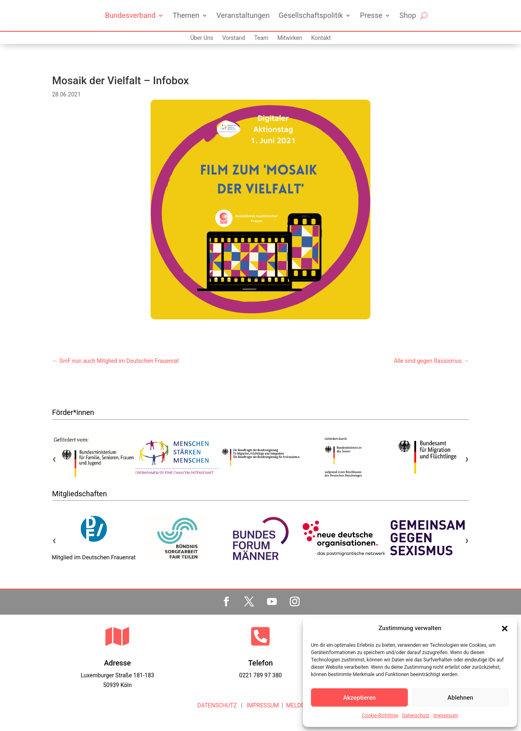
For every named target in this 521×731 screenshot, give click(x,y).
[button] (505, 628)
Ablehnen (460, 697)
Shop (407, 15)
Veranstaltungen (243, 15)
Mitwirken (289, 38)
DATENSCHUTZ (217, 705)
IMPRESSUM (262, 705)
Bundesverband (130, 15)
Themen (186, 15)
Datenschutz (415, 715)
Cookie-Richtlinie (380, 715)
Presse (371, 15)
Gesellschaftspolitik (311, 15)
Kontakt (321, 38)
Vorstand (233, 38)
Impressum (445, 715)
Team (261, 38)
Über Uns (201, 38)
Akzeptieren (359, 697)
